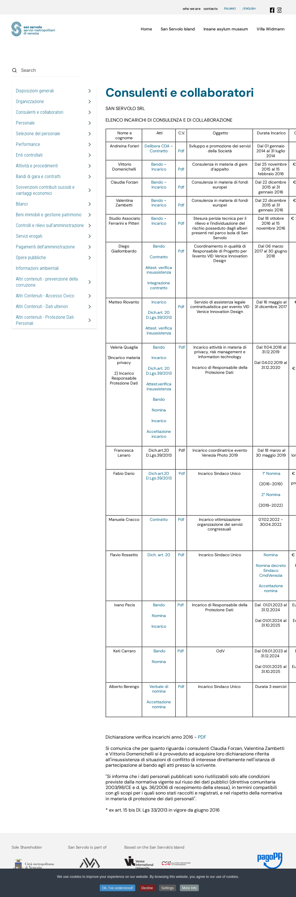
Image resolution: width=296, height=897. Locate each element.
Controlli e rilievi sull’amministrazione (50, 225)
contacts (211, 9)
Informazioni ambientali (37, 268)
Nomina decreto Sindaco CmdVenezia (271, 570)
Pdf (181, 150)
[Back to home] (33, 29)
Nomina (159, 410)
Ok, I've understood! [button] (117, 888)
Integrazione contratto (158, 285)
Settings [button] (167, 888)
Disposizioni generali (35, 91)
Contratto (159, 150)
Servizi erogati (29, 236)
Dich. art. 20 (158, 554)
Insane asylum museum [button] (226, 29)
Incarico (158, 169)
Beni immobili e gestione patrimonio (49, 214)
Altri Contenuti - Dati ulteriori (42, 306)
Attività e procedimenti (37, 166)
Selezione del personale (38, 133)
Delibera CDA (157, 146)
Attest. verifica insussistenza (158, 270)
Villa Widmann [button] (270, 29)
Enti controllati (29, 155)
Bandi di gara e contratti (38, 176)
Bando (157, 164)
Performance (28, 144)
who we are (192, 9)
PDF (202, 737)
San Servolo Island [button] (178, 29)
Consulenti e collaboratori (39, 112)
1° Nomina (271, 473)
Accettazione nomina (271, 588)
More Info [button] (189, 888)
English (250, 8)
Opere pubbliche (31, 257)
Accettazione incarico (159, 434)
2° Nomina (270, 494)
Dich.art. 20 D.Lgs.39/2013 (159, 315)
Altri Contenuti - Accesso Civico (45, 296)
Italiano (230, 8)
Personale (25, 123)
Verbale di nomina (158, 689)
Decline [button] (147, 888)
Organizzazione (30, 101)
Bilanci (22, 204)
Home (146, 29)
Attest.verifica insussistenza (158, 386)
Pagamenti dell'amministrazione (45, 247)
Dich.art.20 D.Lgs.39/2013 (159, 476)
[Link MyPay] (267, 859)
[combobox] (46, 70)
